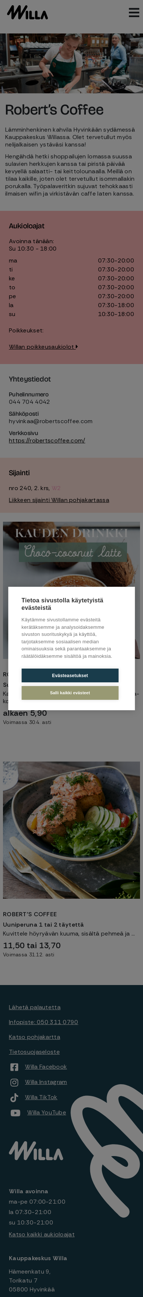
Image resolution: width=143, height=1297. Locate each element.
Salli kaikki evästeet (70, 693)
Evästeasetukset (70, 675)
